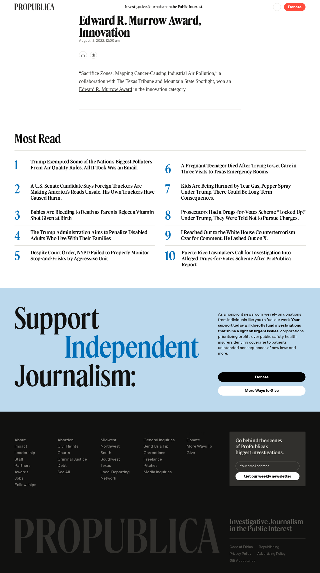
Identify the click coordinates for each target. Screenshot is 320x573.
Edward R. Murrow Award (105, 89)
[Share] (83, 55)
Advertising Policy (271, 554)
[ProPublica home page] (117, 536)
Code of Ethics (241, 547)
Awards (21, 472)
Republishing (269, 547)
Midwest (108, 440)
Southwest (110, 459)
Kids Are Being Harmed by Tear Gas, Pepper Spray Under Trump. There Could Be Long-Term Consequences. (236, 192)
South (105, 452)
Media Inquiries (158, 472)
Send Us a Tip (156, 446)
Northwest (110, 446)
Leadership (24, 452)
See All (64, 472)
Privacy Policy (240, 554)
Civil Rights (68, 446)
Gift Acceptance (243, 561)
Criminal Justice (72, 459)
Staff (18, 459)
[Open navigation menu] (277, 7)
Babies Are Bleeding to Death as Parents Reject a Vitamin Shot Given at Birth (92, 215)
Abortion (66, 440)
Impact (20, 446)
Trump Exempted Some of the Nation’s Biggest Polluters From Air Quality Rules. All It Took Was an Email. (91, 165)
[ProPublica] (34, 6)
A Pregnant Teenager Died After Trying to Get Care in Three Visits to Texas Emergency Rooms (238, 169)
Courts (64, 452)
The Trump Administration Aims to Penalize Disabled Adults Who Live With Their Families (89, 235)
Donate (295, 6)
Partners (22, 465)
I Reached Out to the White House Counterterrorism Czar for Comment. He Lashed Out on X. (238, 235)
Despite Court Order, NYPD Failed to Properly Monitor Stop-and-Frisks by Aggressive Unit (89, 256)
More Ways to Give (262, 390)
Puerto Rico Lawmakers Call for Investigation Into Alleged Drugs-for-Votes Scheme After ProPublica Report (236, 259)
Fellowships (25, 484)
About (20, 440)
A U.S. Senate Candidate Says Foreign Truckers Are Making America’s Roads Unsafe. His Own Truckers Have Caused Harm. (92, 192)
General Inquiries (159, 440)
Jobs (19, 478)
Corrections (154, 452)
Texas (105, 465)
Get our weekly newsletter (267, 476)
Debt (62, 465)
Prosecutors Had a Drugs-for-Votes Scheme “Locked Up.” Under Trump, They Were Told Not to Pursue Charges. (243, 215)
